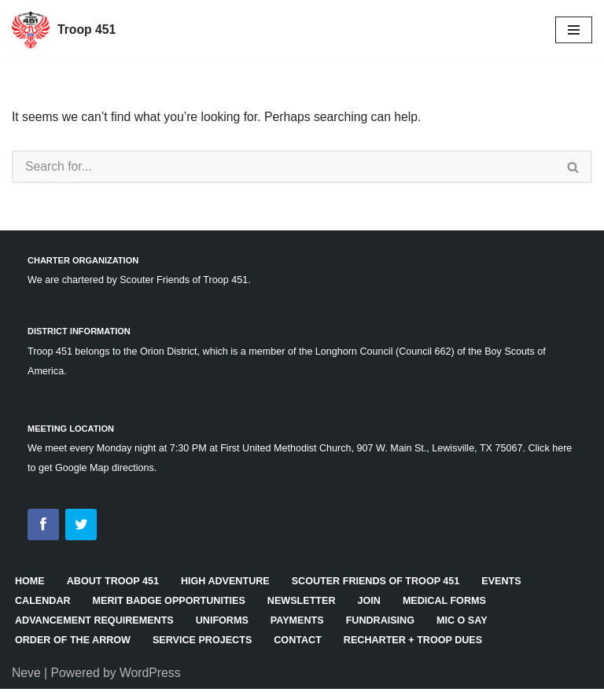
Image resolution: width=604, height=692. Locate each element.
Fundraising (385, 623)
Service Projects (205, 643)
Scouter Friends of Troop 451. (187, 280)
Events (508, 584)
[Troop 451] (64, 30)
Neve (26, 675)
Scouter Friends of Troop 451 (380, 584)
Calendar (43, 603)
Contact (302, 643)
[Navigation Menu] (573, 30)
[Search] (283, 167)
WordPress (152, 675)
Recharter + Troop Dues (418, 643)
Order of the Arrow (74, 643)
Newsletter (305, 603)
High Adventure (228, 584)
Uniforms (225, 623)
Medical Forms (450, 603)
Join (374, 603)
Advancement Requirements (95, 623)
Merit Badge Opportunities (171, 603)
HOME (30, 584)
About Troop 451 (113, 584)
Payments (301, 623)
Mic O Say (468, 623)
